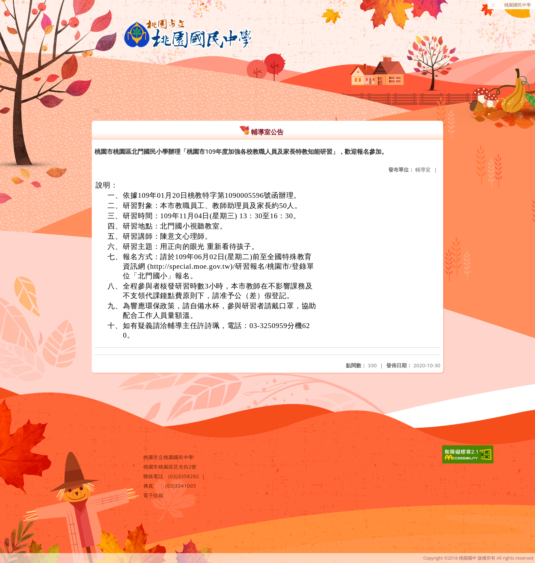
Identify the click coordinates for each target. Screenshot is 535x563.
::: (493, 5)
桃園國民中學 (517, 5)
